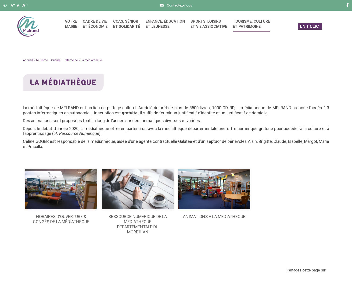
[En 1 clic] (310, 26)
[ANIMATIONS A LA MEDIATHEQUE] (214, 194)
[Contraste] (5, 5)
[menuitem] (71, 26)
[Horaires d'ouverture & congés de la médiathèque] (61, 196)
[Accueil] (27, 26)
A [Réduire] (13, 5)
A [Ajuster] (18, 5)
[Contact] (176, 5)
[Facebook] (347, 5)
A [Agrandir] (24, 5)
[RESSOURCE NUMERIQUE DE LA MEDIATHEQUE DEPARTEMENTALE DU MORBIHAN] (138, 202)
